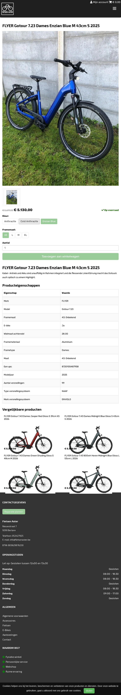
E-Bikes (7, 630)
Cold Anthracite (29, 221)
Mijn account (99, 2)
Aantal (6, 242)
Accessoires (9, 620)
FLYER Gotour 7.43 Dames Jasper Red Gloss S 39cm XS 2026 (32, 417)
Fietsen (7, 625)
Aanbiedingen (10, 634)
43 (5, 235)
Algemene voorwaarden (15, 615)
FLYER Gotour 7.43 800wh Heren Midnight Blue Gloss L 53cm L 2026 (92, 457)
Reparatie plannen (13, 511)
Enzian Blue (49, 221)
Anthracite (10, 221)
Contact (7, 639)
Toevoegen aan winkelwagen (60, 256)
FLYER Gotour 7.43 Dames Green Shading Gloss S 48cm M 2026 (29, 457)
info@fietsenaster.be (20, 539)
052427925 (17, 535)
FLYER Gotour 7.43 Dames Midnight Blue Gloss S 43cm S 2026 (92, 417)
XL (25, 235)
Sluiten (89, 690)
